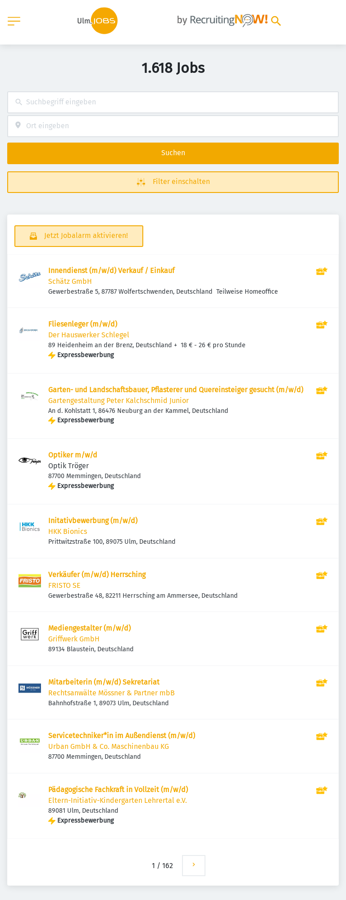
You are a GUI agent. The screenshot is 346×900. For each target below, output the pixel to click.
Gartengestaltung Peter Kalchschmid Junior (118, 400)
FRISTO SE (64, 585)
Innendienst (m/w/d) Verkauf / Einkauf (111, 270)
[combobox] (173, 102)
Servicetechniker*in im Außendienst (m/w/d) (121, 735)
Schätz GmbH (70, 281)
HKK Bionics (67, 531)
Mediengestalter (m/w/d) (89, 628)
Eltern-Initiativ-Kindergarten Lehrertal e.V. (117, 800)
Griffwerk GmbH (74, 639)
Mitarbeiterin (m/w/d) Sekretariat (103, 682)
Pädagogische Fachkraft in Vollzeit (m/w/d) (118, 789)
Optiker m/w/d (72, 455)
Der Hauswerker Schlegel (88, 335)
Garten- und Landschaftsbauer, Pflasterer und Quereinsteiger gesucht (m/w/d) (175, 389)
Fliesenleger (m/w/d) (82, 324)
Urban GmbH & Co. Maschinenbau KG (108, 746)
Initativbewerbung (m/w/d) (92, 520)
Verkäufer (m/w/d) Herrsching (97, 574)
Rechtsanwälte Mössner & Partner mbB (111, 693)
